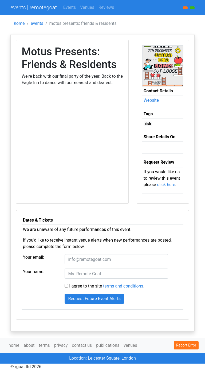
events (37, 23)
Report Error (186, 345)
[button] (192, 7)
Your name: (33, 271)
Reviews (106, 7)
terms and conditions (123, 286)
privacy (61, 345)
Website (151, 100)
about (28, 345)
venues (130, 345)
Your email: (33, 257)
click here (166, 184)
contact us (82, 345)
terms (44, 345)
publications (107, 345)
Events (69, 7)
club (148, 124)
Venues (87, 7)
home (19, 23)
